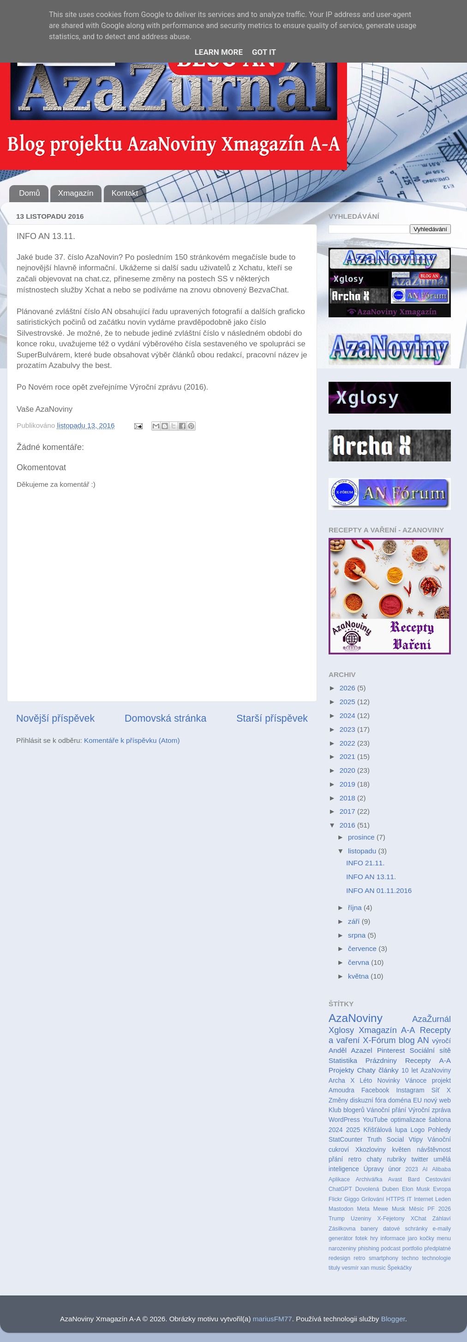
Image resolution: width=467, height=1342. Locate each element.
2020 (348, 770)
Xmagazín (76, 193)
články (388, 1070)
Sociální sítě (430, 1050)
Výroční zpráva (429, 1110)
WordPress (344, 1119)
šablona (440, 1119)
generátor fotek (348, 1238)
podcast (391, 1248)
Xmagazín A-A (387, 1030)
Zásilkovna (342, 1228)
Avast (395, 1179)
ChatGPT (340, 1189)
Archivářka (369, 1179)
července (363, 948)
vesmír (350, 1268)
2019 (348, 784)
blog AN (414, 1040)
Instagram (410, 1090)
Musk (398, 1209)
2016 (348, 825)
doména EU (405, 1100)
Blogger (393, 1319)
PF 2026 (439, 1209)
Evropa (442, 1189)
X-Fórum (379, 1040)
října (356, 907)
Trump (337, 1218)
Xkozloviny (370, 1149)
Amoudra (341, 1090)
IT (409, 1199)
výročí (441, 1040)
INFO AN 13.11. (371, 877)
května (359, 976)
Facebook (375, 1090)
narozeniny (342, 1248)
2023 (348, 729)
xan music (373, 1268)
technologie (436, 1258)
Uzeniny (361, 1218)
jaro (412, 1238)
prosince (362, 837)
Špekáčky (399, 1268)
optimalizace (408, 1119)
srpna (358, 935)
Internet (423, 1199)
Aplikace (339, 1179)
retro (359, 1258)
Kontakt (125, 193)
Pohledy (439, 1129)
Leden (443, 1199)
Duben (390, 1189)
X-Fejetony (390, 1218)
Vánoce (416, 1080)
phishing (368, 1248)
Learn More (219, 52)
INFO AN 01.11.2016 (379, 890)
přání (336, 1159)
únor (394, 1169)
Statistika (343, 1060)
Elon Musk (416, 1189)
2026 (348, 688)
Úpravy (374, 1169)
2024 (348, 715)
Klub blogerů (347, 1110)
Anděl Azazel (350, 1050)
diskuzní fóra (368, 1100)
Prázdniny (381, 1060)
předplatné (437, 1248)
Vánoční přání (386, 1110)
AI (425, 1169)
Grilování (372, 1199)
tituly (334, 1268)
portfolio (412, 1248)
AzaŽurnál (431, 1019)
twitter (419, 1159)
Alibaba (441, 1169)
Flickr (335, 1199)
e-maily (442, 1228)
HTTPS (395, 1199)
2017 (348, 811)
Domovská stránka (165, 718)
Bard (414, 1179)
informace (392, 1238)
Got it (264, 52)
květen (401, 1149)
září (355, 921)
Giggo (351, 1199)
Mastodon (341, 1209)
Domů (29, 193)
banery (368, 1228)
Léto (366, 1080)
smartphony (383, 1258)
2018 (348, 798)
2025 (348, 702)
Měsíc (416, 1209)
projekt (441, 1080)
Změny (338, 1100)
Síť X (441, 1090)
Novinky (388, 1080)
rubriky (396, 1159)
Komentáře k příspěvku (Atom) (132, 740)
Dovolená (367, 1189)
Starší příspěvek (272, 718)
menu (444, 1238)
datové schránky (405, 1228)
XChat (418, 1218)
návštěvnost (434, 1149)
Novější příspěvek (55, 718)
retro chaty (365, 1159)
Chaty (366, 1070)
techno (410, 1258)
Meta (363, 1209)
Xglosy (341, 1030)
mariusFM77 (272, 1319)
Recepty (418, 1060)
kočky (427, 1238)
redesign (339, 1258)
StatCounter (345, 1139)
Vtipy (416, 1139)
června (359, 962)
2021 (348, 756)
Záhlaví (441, 1218)
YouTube (375, 1119)
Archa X (341, 1080)
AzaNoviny (356, 1018)
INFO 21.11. (365, 863)
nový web (437, 1100)
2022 (348, 743)
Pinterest (391, 1050)
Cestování (438, 1179)
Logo (418, 1129)
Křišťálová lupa (385, 1129)
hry (374, 1238)
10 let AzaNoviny (426, 1070)
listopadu (363, 851)
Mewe (381, 1209)
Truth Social (385, 1139)
